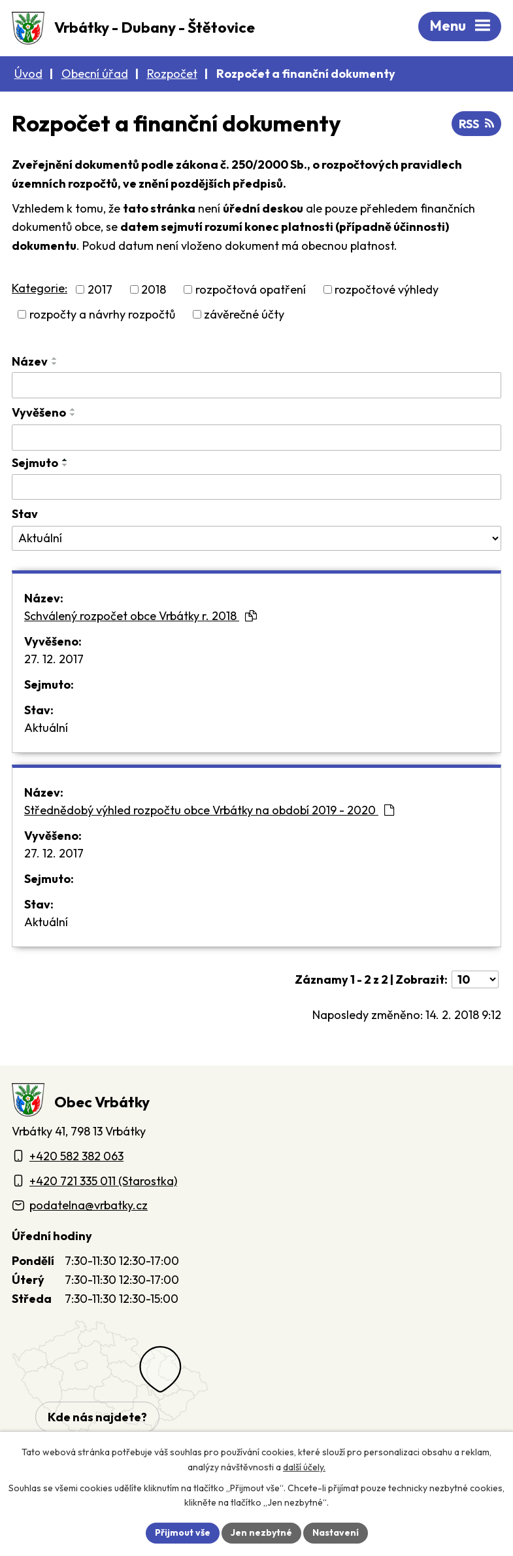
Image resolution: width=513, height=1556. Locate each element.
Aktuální (46, 727)
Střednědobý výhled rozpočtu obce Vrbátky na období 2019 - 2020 (209, 810)
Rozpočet (172, 73)
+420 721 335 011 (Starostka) (103, 1180)
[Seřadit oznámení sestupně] (55, 363)
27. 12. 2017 (54, 658)
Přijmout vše (182, 1532)
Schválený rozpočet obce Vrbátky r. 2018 (140, 615)
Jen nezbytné (261, 1532)
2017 (100, 289)
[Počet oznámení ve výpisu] (475, 979)
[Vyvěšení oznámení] (256, 437)
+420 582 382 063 (76, 1156)
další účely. (304, 1467)
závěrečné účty (244, 314)
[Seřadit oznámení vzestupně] (55, 358)
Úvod (28, 73)
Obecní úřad (94, 73)
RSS (476, 123)
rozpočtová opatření (250, 289)
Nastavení (335, 1532)
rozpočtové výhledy (387, 289)
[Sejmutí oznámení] (256, 487)
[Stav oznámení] (256, 538)
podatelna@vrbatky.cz (88, 1205)
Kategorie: (39, 288)
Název (30, 361)
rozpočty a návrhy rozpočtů (102, 314)
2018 (153, 289)
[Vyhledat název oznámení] (256, 385)
